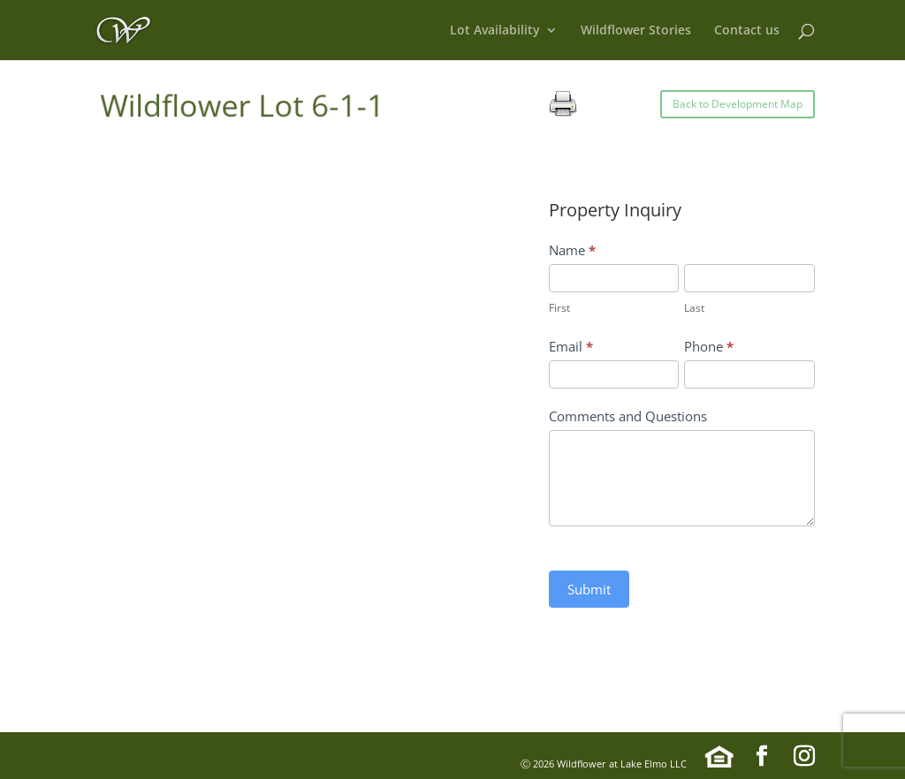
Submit (589, 589)
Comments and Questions (628, 416)
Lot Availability (495, 31)
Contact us (747, 31)
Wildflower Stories (636, 31)
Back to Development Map (737, 103)
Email (571, 346)
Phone (709, 346)
